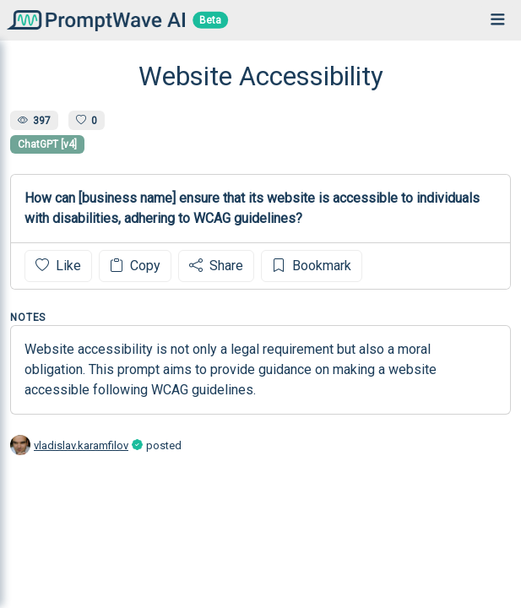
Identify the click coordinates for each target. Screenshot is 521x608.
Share (216, 266)
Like (58, 266)
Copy (135, 266)
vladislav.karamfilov (81, 445)
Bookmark (311, 266)
